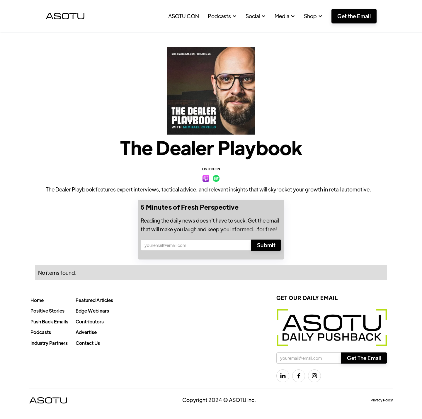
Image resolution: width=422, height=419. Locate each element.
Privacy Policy (382, 400)
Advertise (86, 332)
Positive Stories (47, 311)
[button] (222, 16)
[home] (65, 16)
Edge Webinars (92, 311)
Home (37, 300)
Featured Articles (94, 300)
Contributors (90, 321)
